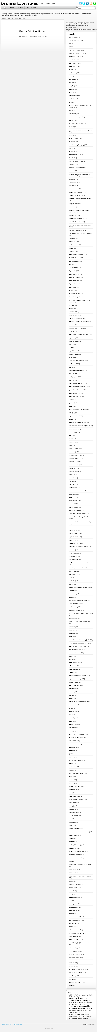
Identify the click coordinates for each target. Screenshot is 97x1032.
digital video (72, 287)
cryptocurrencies (73, 245)
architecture (72, 99)
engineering (72, 338)
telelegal (71, 861)
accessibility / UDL (74, 56)
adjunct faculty (73, 66)
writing (71, 979)
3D (70, 43)
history (71, 419)
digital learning (73, 274)
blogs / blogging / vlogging (76, 145)
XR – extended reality (75, 982)
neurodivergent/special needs (77, 646)
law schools (72, 494)
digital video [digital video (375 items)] (79, 999)
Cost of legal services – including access (80, 233)
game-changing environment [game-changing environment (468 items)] (78, 1005)
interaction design (74, 465)
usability (71, 913)
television (71, 873)
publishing (72, 750)
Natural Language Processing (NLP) (79, 640)
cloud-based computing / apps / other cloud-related (79, 175)
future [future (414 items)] (86, 1002)
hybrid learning (73, 429)
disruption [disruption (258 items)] (85, 998)
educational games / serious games (79, 321)
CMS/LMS (72, 179)
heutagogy (72, 412)
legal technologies (74, 543)
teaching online (73, 848)
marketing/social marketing (76, 568)
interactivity (72, 468)
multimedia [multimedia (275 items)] (77, 1012)
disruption (72, 290)
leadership (72, 497)
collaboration (72, 182)
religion (71, 770)
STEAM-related (73, 815)
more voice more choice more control (79, 621)
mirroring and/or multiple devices (78, 600)
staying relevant (73, 812)
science (71, 783)
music (70, 636)
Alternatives (72, 79)
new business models (75, 649)
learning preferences (75, 527)
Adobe (71, 69)
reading (71, 757)
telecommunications (74, 858)
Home (3, 1024)
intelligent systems (74, 458)
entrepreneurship (74, 341)
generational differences (76, 390)
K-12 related (72, 487)
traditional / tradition (74, 884)
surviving (71, 838)
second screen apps (74, 786)
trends (71, 891)
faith (70, 367)
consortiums (72, 207)
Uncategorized (73, 904)
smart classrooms (74, 796)
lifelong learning (73, 556)
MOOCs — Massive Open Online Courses (81, 613)
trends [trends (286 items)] (84, 1016)
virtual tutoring (73, 948)
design (71, 264)
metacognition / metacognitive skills (79, 587)
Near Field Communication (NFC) (78, 643)
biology (71, 135)
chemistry (72, 171)
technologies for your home (76, 851)
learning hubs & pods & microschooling (80, 522)
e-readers (72, 305)
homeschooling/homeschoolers (78, 422)
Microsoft (71, 597)
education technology (75, 318)
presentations (73, 727)
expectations (72, 351)
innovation (72, 452)
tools (70, 881)
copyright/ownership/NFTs (76, 218)
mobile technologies (74, 610)
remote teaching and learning (77, 773)
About (12, 7)
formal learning (73, 373)
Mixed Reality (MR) (74, 603)
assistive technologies (75, 117)
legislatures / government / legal (78, 546)
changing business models (76, 167)
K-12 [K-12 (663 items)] (89, 1008)
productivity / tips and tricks (76, 734)
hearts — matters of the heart (77, 409)
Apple (70, 92)
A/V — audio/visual (74, 50)
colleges (71, 185)
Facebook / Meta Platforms (76, 360)
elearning (71, 325)
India (70, 445)
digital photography (74, 277)
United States (73, 907)
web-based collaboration (76, 972)
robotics (71, 780)
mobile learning (73, 607)
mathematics (72, 574)
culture (71, 248)
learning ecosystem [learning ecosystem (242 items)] (73, 1010)
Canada (71, 158)
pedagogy (72, 698)
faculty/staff (72, 364)
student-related (73, 835)
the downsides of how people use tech (80, 876)
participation (72, 688)
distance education (74, 293)
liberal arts (72, 550)
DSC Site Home (31, 7)
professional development (76, 737)
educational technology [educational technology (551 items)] (79, 1001)
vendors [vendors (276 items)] (89, 1016)
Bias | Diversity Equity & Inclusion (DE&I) (80, 130)
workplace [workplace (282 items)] (85, 1018)
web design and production (76, 969)
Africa (70, 76)
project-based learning (75, 744)
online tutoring (73, 669)
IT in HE (71, 481)
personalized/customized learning (78, 701)
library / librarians (74, 553)
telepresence (72, 869)
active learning (73, 63)
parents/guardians (74, 685)
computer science (74, 203)
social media (72, 802)
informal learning (73, 448)
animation (72, 89)
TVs (70, 894)
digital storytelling (74, 280)
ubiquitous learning (74, 897)
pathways (71, 695)
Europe (71, 347)
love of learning (73, 559)
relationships (72, 767)
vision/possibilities (74, 951)
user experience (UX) (75, 917)
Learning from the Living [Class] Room (80, 517)
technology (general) (75, 854)
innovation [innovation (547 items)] (82, 1008)
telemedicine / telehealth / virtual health (80, 864)
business (71, 151)
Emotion (71, 331)
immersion (72, 442)
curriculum (72, 251)
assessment (72, 113)
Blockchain (72, 141)
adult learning (73, 73)
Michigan (71, 590)
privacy (71, 731)
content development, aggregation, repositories (79, 211)
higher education (73, 416)
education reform (74, 315)
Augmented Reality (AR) (76, 123)
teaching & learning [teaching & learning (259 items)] (73, 1016)
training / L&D (73, 887)
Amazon (71, 82)
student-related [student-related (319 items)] (85, 1014)
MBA (70, 577)
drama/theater (73, 297)
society (71, 806)
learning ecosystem (74, 510)
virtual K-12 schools (74, 939)
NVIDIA (71, 659)
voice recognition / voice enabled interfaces (78, 962)
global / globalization (75, 396)
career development (74, 161)
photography (72, 705)
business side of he (74, 154)
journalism (72, 484)
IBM (70, 435)
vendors (71, 926)
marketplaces (73, 571)
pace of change (73, 682)
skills (70, 793)
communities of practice (75, 192)
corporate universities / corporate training (80, 225)
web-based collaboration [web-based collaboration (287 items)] (75, 1018)
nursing (71, 656)
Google (71, 399)
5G (70, 47)
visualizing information (75, 954)
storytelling (72, 822)
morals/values (73, 618)
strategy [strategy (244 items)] (78, 1014)
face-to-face (72, 357)
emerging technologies (75, 328)
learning (71, 504)
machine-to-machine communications (79, 563)
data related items (74, 261)
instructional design (74, 455)
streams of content (74, 828)
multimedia (72, 633)
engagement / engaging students (78, 334)
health (70, 406)
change (71, 164)
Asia (70, 110)
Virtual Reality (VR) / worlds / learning (79, 943)
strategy (71, 825)
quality (71, 754)
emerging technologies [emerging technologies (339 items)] (76, 1002)
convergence (72, 215)
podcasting (72, 718)
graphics (71, 403)
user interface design (75, 920)
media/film (72, 581)
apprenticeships (73, 95)
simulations (72, 789)
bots (70, 148)
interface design (73, 471)
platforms (71, 711)
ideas (70, 439)
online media (72, 666)
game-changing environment (77, 386)
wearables (72, 966)
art (69, 102)
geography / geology (75, 393)
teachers (71, 841)
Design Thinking (73, 267)
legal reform (72, 540)
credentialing (72, 241)
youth (70, 985)
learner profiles (73, 500)
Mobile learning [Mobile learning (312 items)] (83, 1010)
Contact (20, 7)
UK (70, 900)
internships (72, 478)
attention (71, 120)
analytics (71, 86)
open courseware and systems (77, 675)
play (70, 714)
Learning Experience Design (77, 513)
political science (73, 724)
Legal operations (73, 537)
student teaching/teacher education (79, 832)
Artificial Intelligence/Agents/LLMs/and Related (80, 106)
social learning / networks (76, 799)
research (71, 776)
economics (72, 308)
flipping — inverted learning (77, 370)
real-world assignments (75, 760)
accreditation (72, 60)
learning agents (73, 507)
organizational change (75, 679)
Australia (71, 126)
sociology (71, 809)
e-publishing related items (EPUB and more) (79, 301)
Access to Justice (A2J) (75, 53)
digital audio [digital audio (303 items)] (80, 997)
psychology (72, 747)
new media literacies (75, 653)
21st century (72, 37)
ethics (70, 344)
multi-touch (72, 630)
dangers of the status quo (76, 254)
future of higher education (76, 383)
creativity (71, 238)
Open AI (71, 672)
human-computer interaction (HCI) (78, 425)
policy (70, 721)
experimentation (73, 354)
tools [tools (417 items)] (80, 1016)
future (70, 380)
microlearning (73, 594)
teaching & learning (74, 845)
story (70, 819)
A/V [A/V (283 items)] (80, 995)
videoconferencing (74, 930)
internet (71, 474)
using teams (72, 923)
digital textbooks (73, 284)
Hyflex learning (73, 432)
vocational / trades (74, 957)
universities (72, 910)
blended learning (73, 138)
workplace (72, 976)
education (72, 312)
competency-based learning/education (80, 198)
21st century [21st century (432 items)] (73, 995)
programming (73, 740)
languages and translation (76, 491)
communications (73, 189)
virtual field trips (73, 936)
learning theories (73, 533)
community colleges (74, 195)
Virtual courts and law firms (76, 933)
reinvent (71, 763)
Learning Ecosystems (19, 3)
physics (71, 708)
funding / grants (73, 377)
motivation (72, 627)
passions (71, 692)
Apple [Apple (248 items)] (82, 995)
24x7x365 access (74, 40)
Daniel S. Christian (74, 258)
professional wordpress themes (49, 1028)
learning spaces (73, 530)
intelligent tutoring (74, 461)
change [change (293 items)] (86, 995)
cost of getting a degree (75, 230)
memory (71, 584)
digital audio (72, 271)
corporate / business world (76, 222)
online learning (73, 662)
